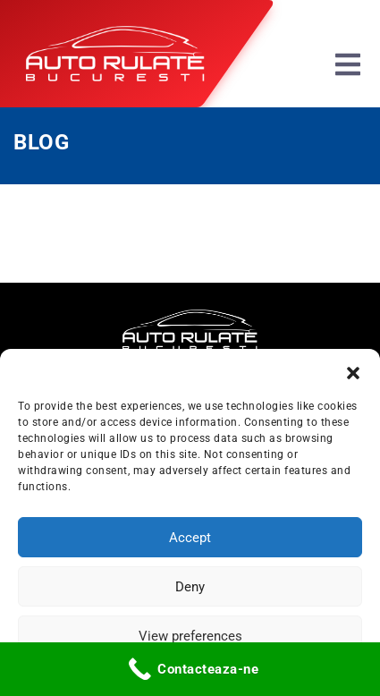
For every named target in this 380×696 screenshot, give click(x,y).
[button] (353, 371)
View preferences (190, 636)
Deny (190, 587)
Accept (190, 538)
